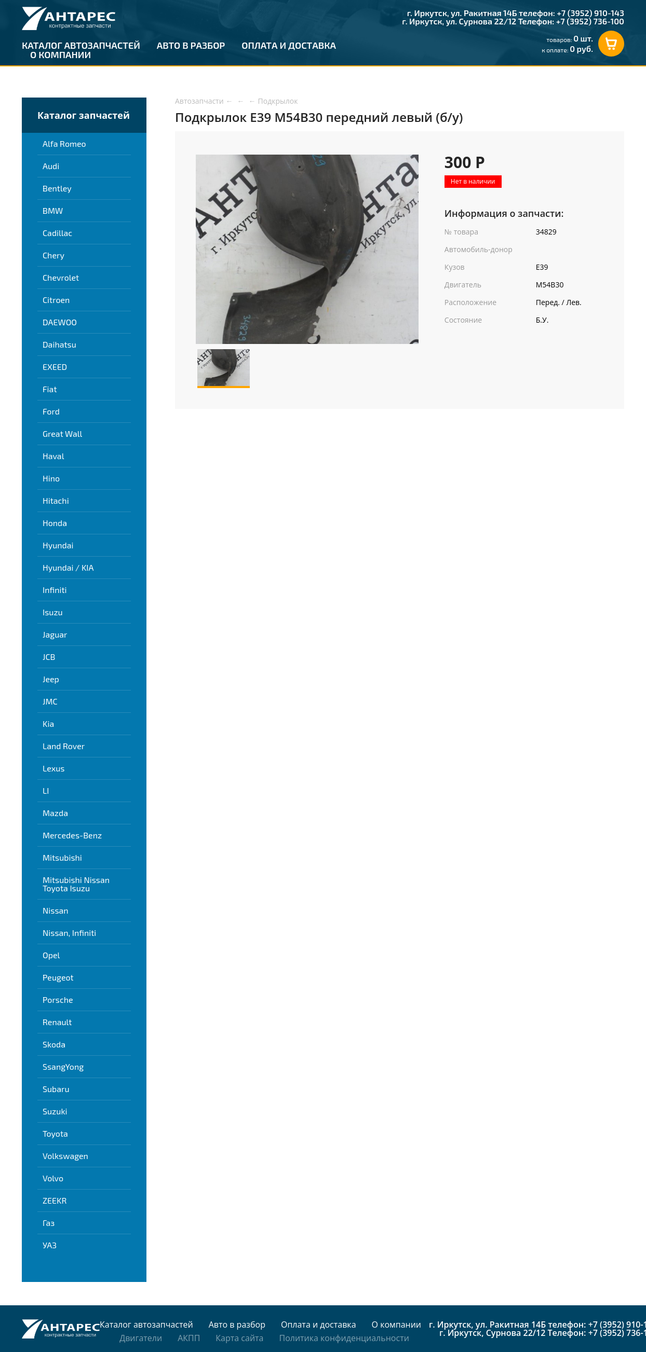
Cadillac (57, 233)
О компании (60, 54)
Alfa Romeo (64, 143)
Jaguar (55, 634)
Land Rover (64, 746)
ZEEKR (54, 1200)
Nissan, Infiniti (69, 932)
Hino (51, 478)
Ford (51, 411)
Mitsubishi (62, 857)
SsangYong (63, 1066)
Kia (48, 723)
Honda (55, 523)
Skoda (54, 1044)
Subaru (56, 1089)
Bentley (57, 188)
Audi (51, 166)
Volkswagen (65, 1156)
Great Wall (62, 433)
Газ (49, 1222)
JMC (50, 701)
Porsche (58, 999)
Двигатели (140, 1338)
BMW (53, 210)
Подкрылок (278, 101)
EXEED (55, 366)
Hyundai (58, 545)
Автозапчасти (199, 101)
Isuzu (53, 612)
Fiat (50, 389)
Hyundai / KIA (68, 567)
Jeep (51, 679)
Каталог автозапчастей (81, 45)
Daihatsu (59, 344)
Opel (51, 955)
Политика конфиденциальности (344, 1338)
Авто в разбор (191, 45)
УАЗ (50, 1245)
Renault (57, 1022)
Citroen (56, 300)
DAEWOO (60, 322)
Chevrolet (61, 277)
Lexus (53, 768)
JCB (49, 656)
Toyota (55, 1133)
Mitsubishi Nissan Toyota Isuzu (76, 884)
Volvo (53, 1178)
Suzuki (55, 1111)
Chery (53, 255)
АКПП (189, 1338)
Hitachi (56, 500)
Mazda (55, 813)
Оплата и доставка (288, 45)
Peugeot (58, 977)
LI (46, 790)
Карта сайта (239, 1338)
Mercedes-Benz (72, 835)
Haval (53, 456)
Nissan (56, 910)
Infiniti (55, 590)
